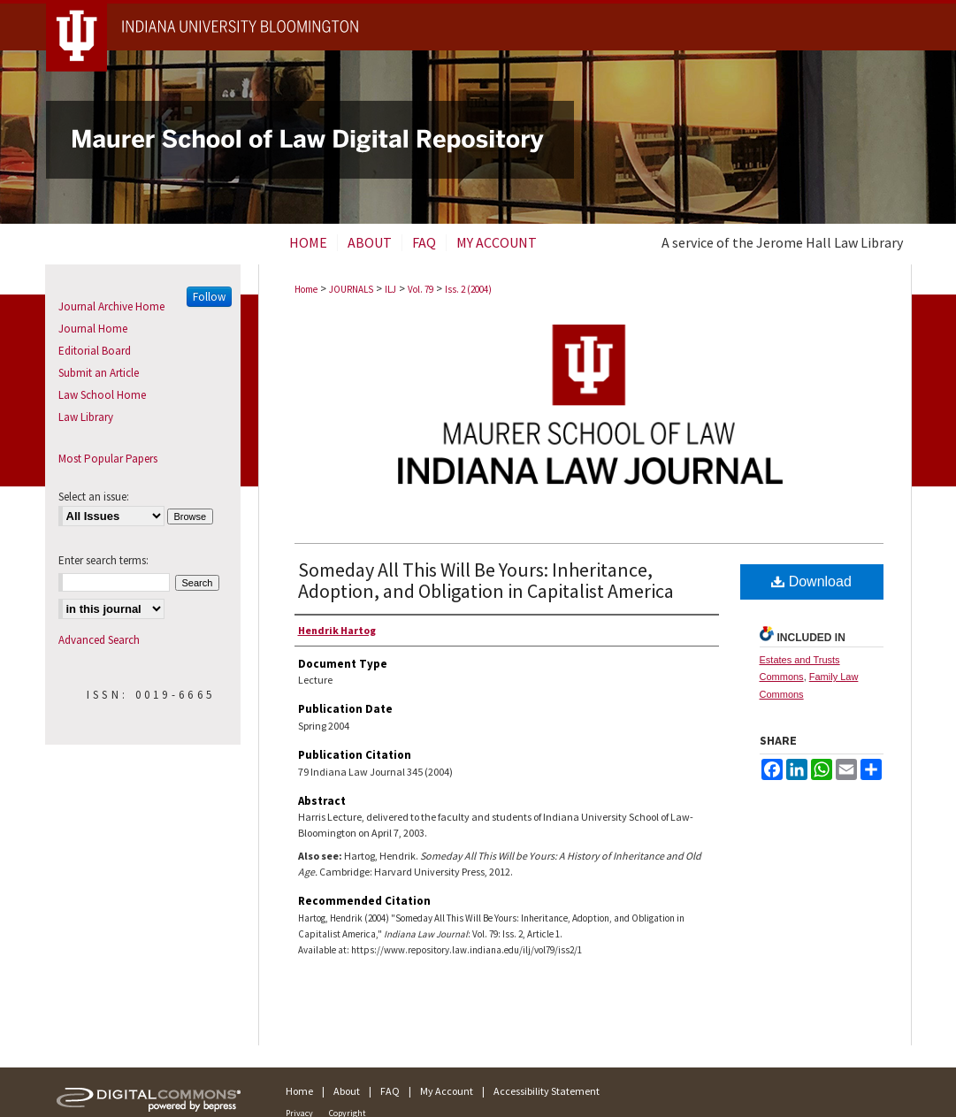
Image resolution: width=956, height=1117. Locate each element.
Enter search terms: (103, 560)
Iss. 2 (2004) (468, 289)
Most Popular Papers (107, 458)
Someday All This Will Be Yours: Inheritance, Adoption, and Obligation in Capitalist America (486, 580)
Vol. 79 (420, 289)
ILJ (390, 289)
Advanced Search (99, 639)
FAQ (390, 1091)
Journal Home (92, 328)
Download (811, 581)
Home (305, 289)
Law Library (85, 417)
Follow (209, 296)
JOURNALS (351, 289)
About (346, 1091)
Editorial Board (94, 350)
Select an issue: (93, 496)
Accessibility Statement (546, 1091)
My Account (446, 1091)
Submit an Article (98, 372)
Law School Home (102, 394)
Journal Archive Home (111, 306)
